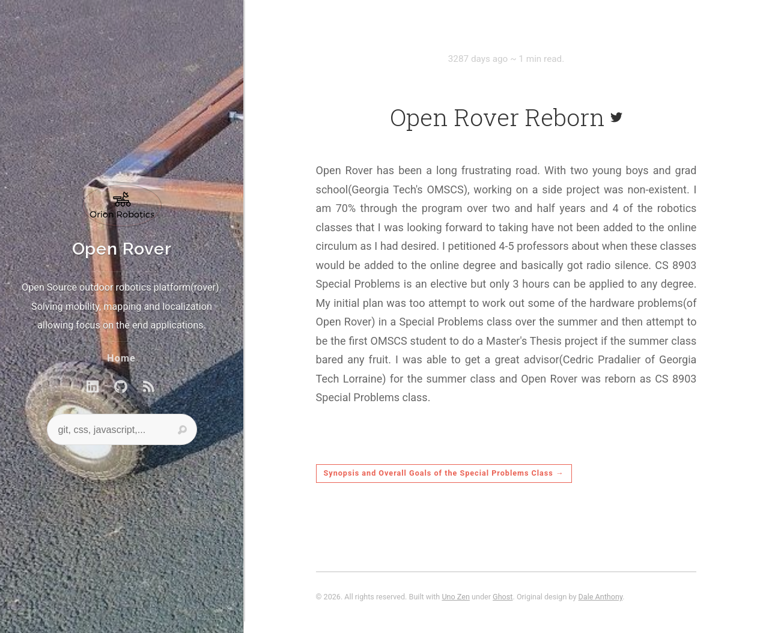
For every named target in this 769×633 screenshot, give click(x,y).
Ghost (502, 596)
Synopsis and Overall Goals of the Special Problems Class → (444, 472)
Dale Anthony (601, 596)
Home (121, 358)
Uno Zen (455, 596)
